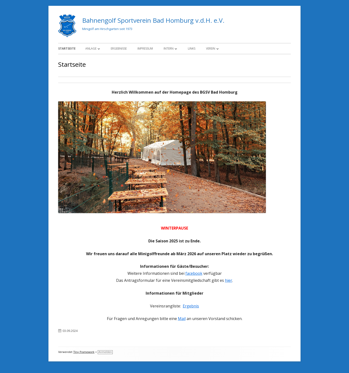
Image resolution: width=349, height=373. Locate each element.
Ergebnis (191, 306)
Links (191, 48)
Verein (210, 48)
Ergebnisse (119, 48)
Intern (169, 48)
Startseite (67, 48)
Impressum (145, 48)
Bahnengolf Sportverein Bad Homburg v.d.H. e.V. (153, 20)
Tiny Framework (83, 352)
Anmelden (105, 352)
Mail (182, 318)
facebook (193, 273)
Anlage (90, 48)
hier (228, 280)
